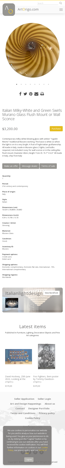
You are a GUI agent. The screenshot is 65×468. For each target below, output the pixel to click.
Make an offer (11, 166)
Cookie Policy (32, 418)
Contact (20, 408)
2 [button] (21, 84)
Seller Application (24, 398)
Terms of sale (48, 166)
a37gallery (9, 382)
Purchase (56, 128)
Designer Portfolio (39, 408)
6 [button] (39, 84)
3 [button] (25, 84)
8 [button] (48, 84)
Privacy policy (47, 413)
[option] (32, 50)
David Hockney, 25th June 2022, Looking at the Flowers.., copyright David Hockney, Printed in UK (17, 378)
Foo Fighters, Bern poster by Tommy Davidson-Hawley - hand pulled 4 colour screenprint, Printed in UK (46, 378)
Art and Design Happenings (25, 403)
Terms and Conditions (22, 413)
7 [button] (43, 84)
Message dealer (29, 166)
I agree (29, 459)
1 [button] (16, 84)
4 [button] (30, 84)
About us (50, 403)
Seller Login (44, 398)
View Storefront (51, 293)
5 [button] (34, 84)
